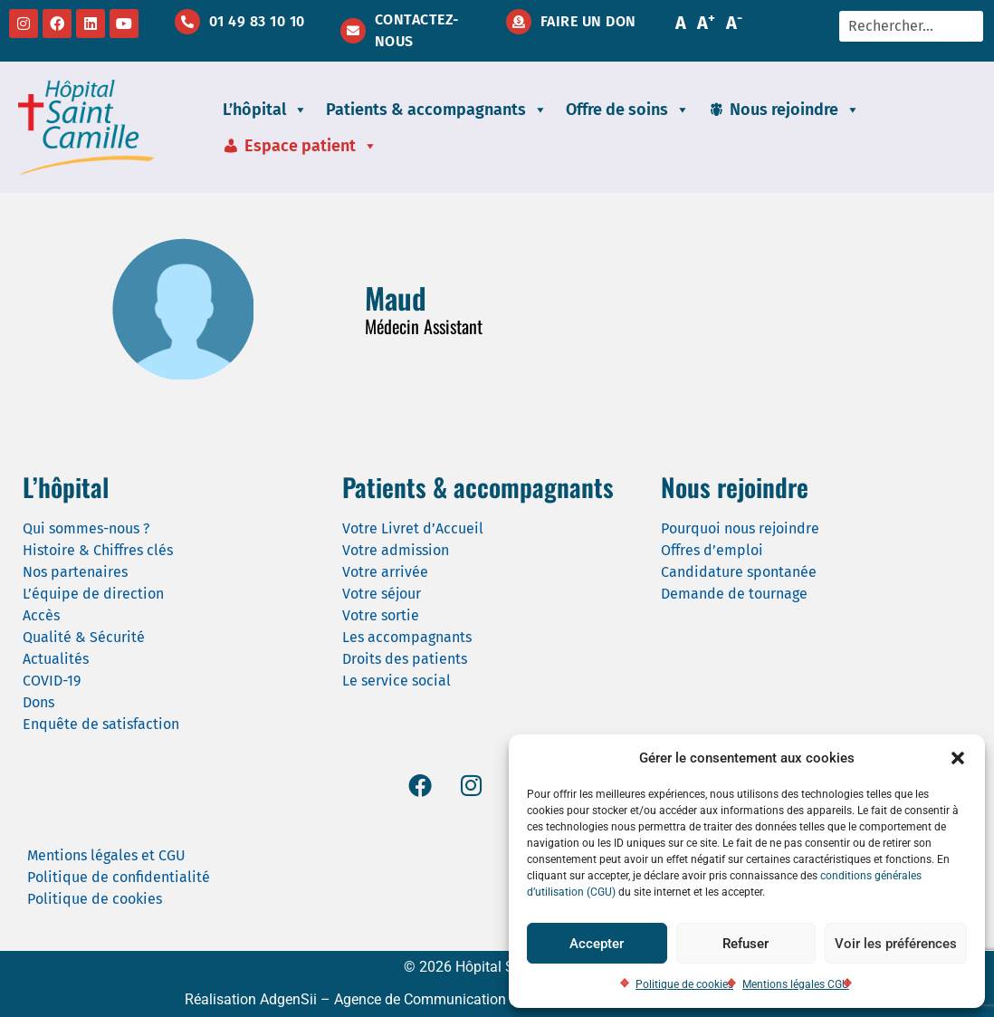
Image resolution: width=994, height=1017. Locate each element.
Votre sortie (380, 615)
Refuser (745, 943)
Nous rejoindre (795, 109)
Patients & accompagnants (437, 109)
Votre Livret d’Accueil (412, 528)
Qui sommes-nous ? (86, 528)
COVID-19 (52, 680)
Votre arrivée (385, 571)
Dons (38, 702)
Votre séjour (381, 593)
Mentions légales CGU (795, 984)
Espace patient (311, 146)
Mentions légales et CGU (106, 855)
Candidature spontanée (739, 571)
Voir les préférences (896, 943)
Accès (41, 615)
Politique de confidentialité (118, 877)
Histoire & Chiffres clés (98, 550)
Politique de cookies (684, 984)
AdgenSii (288, 999)
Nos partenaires (75, 571)
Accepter (596, 943)
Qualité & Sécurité (84, 637)
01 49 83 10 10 (257, 21)
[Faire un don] (518, 21)
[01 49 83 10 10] (187, 21)
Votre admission (395, 550)
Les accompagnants (407, 637)
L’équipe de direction (93, 593)
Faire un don (588, 21)
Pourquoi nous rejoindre (740, 528)
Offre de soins (628, 109)
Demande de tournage (734, 593)
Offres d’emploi (712, 550)
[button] (958, 758)
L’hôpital (265, 109)
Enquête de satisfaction (101, 724)
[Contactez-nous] (353, 30)
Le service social (396, 680)
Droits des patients (404, 658)
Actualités (56, 658)
